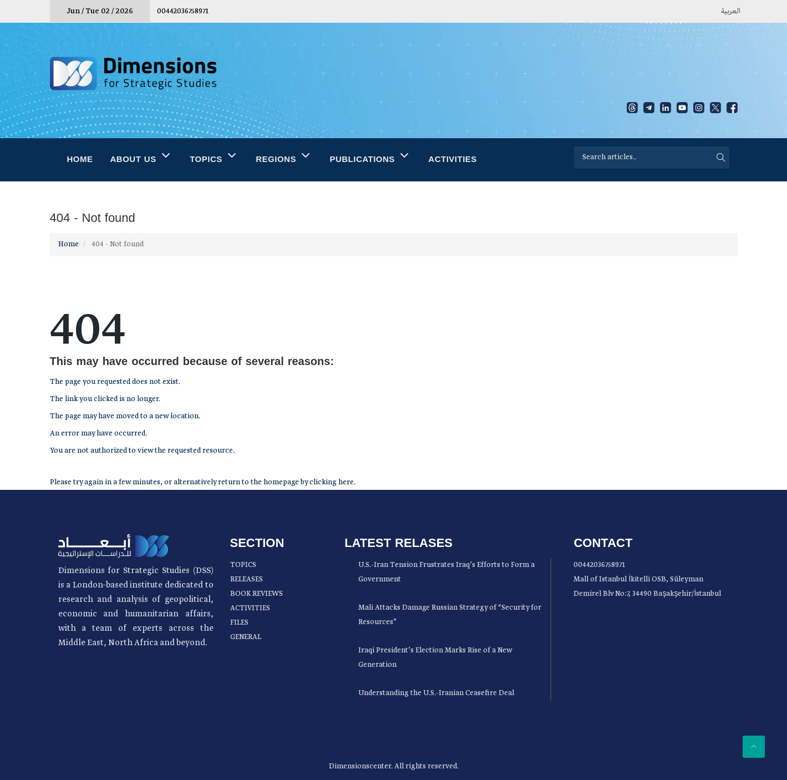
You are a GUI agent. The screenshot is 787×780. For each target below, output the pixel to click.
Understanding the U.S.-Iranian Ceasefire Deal (436, 693)
